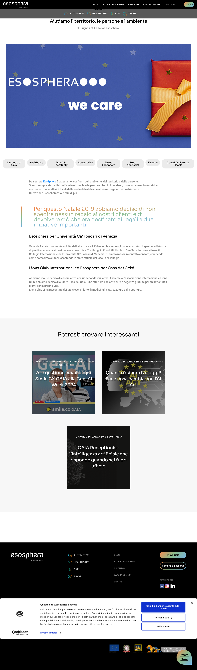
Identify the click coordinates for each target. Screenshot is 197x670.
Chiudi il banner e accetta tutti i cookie (163, 638)
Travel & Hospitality (61, 164)
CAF (117, 13)
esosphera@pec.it (119, 622)
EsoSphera (49, 181)
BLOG (96, 4)
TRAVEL (132, 13)
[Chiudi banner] (192, 634)
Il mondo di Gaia (14, 164)
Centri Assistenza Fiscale (178, 164)
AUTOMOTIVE (76, 13)
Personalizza (163, 648)
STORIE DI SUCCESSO (113, 4)
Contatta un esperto (173, 565)
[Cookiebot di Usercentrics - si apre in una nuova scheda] (19, 664)
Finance (153, 162)
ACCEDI (189, 4)
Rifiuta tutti (163, 657)
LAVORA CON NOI (151, 4)
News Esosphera (108, 164)
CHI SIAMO (133, 4)
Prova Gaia (173, 555)
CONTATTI (170, 4)
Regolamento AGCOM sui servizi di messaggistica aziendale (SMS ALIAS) (111, 625)
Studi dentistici (133, 164)
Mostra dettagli (48, 664)
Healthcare (36, 162)
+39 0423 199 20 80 (119, 614)
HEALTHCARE (99, 13)
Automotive (85, 162)
